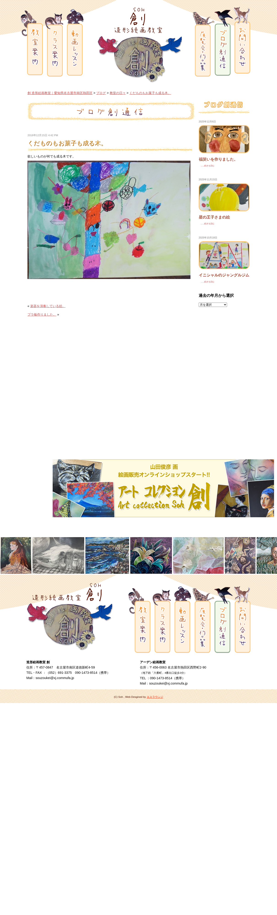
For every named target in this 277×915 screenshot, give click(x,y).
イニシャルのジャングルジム (224, 275)
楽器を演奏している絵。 (47, 306)
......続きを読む (207, 166)
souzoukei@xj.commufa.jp (54, 678)
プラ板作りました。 (41, 314)
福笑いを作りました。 (218, 159)
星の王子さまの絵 (214, 217)
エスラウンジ (155, 697)
